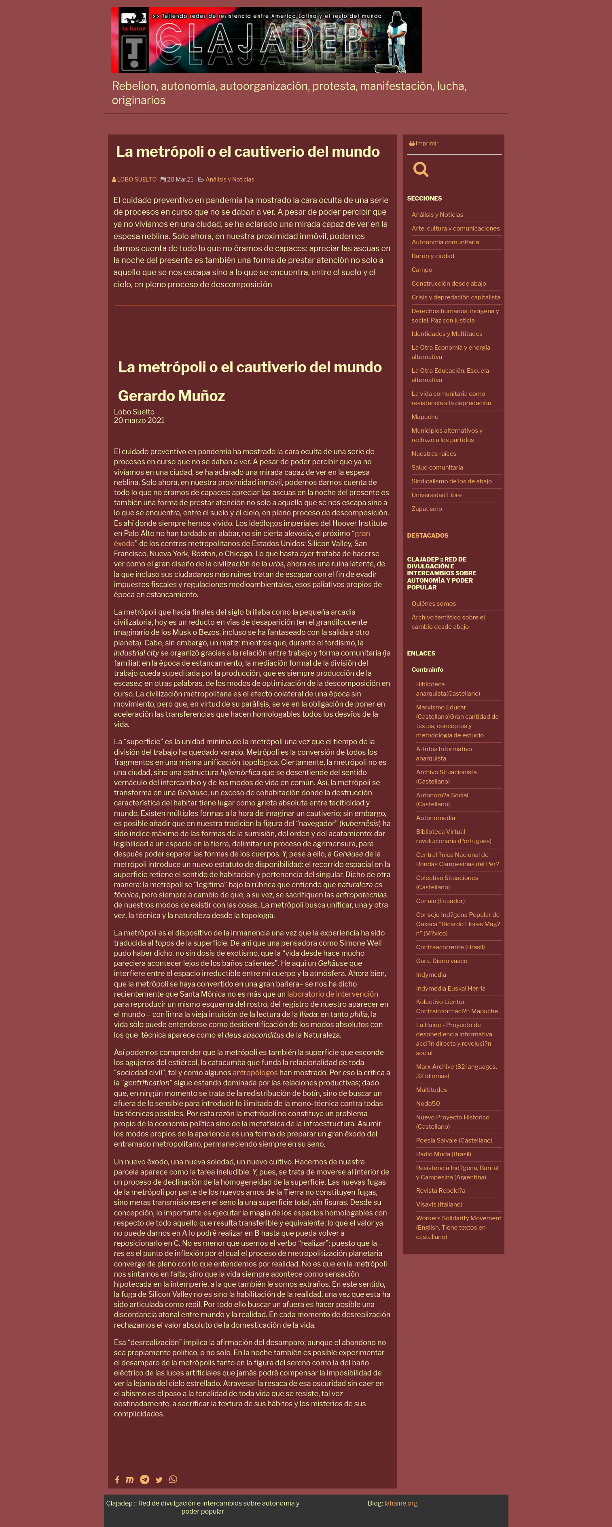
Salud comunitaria (438, 467)
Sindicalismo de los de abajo (452, 481)
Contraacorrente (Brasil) (450, 947)
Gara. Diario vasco (442, 961)
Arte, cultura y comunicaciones (456, 228)
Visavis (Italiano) (439, 1204)
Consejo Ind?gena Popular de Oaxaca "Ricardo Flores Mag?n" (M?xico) (458, 924)
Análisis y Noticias (438, 214)
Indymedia (431, 974)
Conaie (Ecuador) (440, 901)
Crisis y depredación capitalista (456, 297)
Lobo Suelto (136, 179)
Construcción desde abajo (449, 283)
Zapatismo (427, 509)
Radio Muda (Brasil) (444, 1154)
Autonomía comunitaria (445, 242)
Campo (422, 269)
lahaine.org (401, 1503)
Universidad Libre (437, 495)
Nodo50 (428, 1103)
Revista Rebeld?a (441, 1190)
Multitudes (431, 1089)
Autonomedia (435, 818)
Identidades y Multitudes (447, 333)
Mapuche (425, 417)
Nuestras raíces (434, 453)
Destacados (428, 535)
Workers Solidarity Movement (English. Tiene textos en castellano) (459, 1227)
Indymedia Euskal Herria (451, 988)
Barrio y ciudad (433, 256)
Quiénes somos (434, 603)
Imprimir (424, 143)
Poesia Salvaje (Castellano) (454, 1140)
